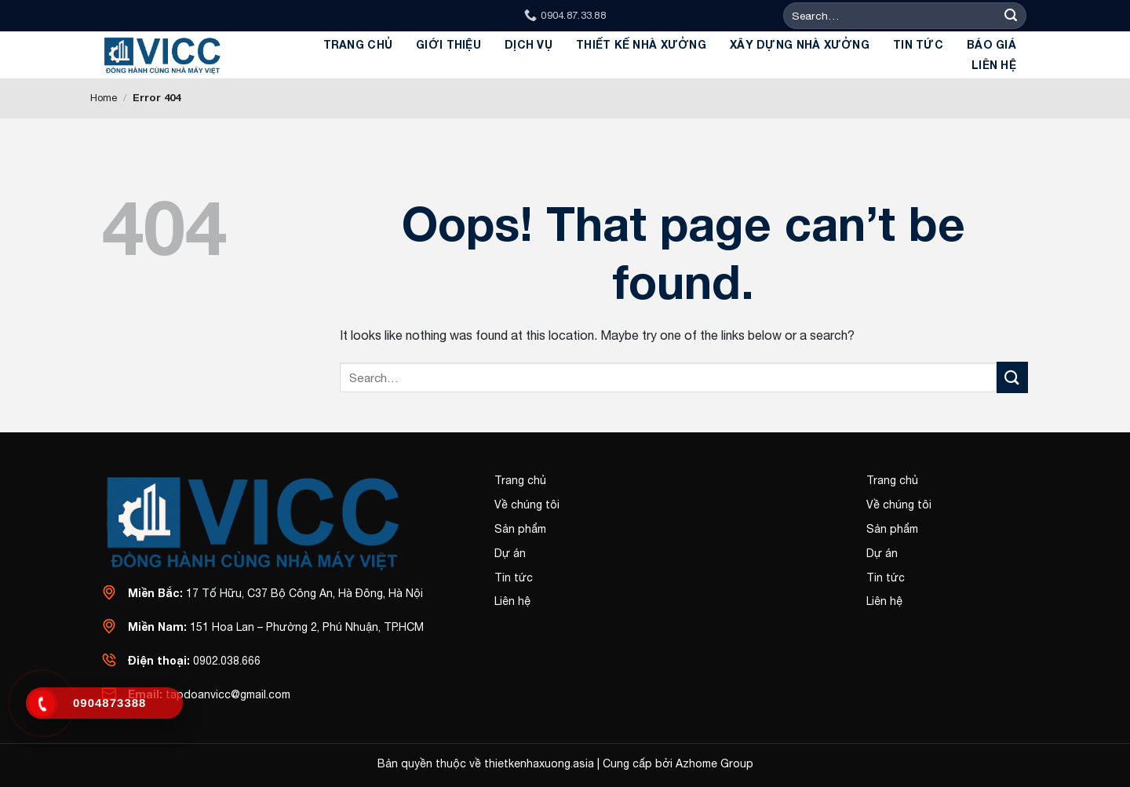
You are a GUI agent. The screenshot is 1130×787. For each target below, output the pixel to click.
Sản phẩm (520, 529)
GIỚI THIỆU (448, 44)
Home (103, 98)
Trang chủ (358, 44)
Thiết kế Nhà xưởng (641, 44)
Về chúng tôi (527, 504)
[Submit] (1011, 16)
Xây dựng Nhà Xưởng (799, 44)
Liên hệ (993, 64)
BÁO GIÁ (991, 44)
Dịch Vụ (528, 44)
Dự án (510, 553)
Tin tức (918, 44)
